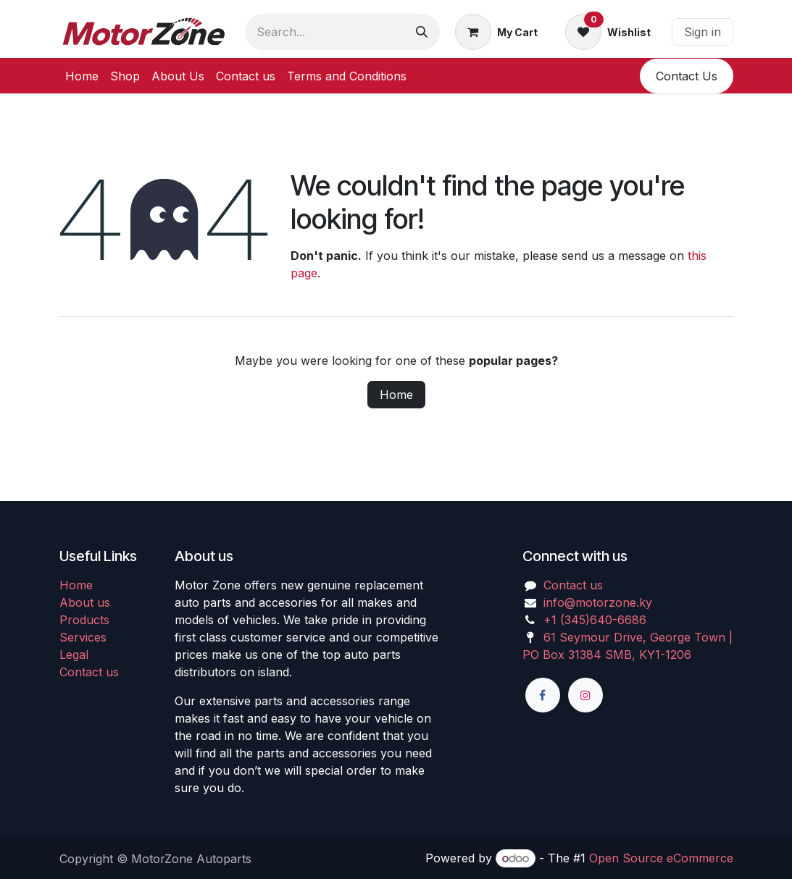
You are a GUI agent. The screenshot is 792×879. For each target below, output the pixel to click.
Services (83, 637)
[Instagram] (585, 695)
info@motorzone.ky (597, 602)
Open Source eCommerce (661, 858)
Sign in (702, 32)
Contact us (89, 672)
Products (84, 620)
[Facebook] (542, 695)
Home (396, 394)
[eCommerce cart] (496, 32)
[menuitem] (81, 76)
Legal (73, 654)
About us (84, 602)
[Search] (422, 32)
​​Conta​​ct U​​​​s (686, 76)
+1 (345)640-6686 (594, 620)
